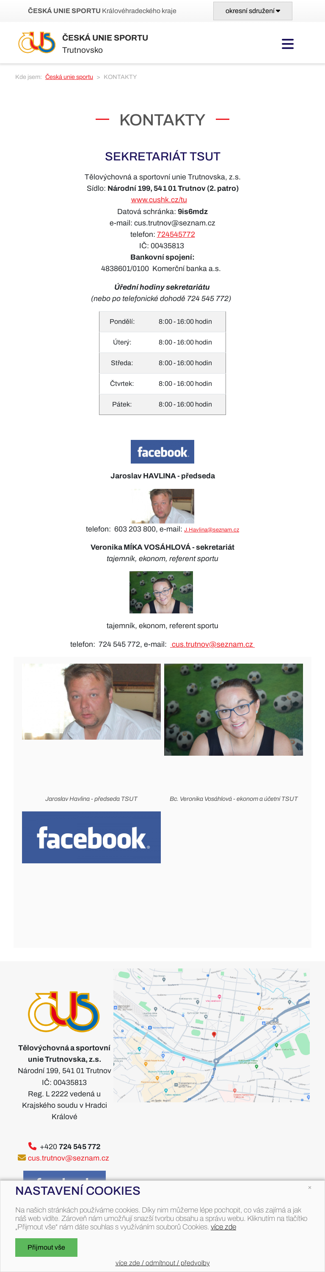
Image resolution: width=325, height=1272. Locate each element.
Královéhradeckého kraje (102, 10)
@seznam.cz (223, 530)
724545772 (176, 235)
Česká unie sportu (69, 76)
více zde (223, 1227)
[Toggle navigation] (252, 11)
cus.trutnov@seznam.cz (212, 644)
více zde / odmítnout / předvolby (163, 1263)
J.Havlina (195, 530)
